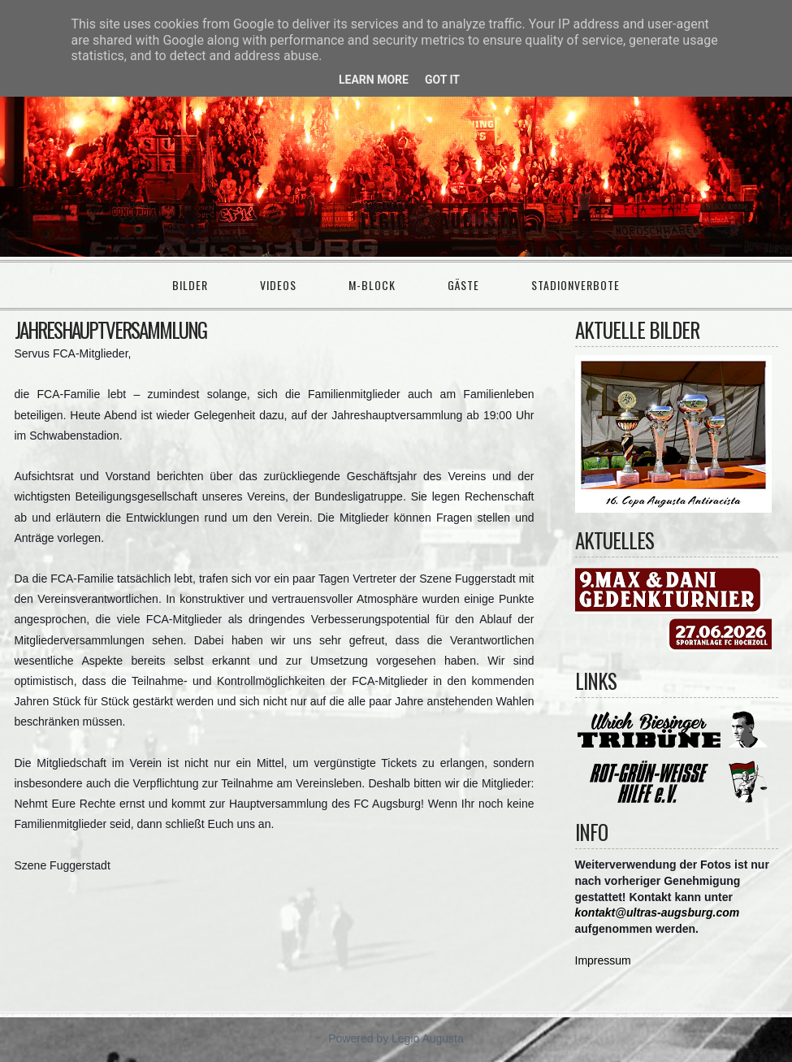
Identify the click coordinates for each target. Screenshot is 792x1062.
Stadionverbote (575, 284)
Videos (278, 284)
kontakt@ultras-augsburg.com (657, 912)
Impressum (603, 960)
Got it (442, 79)
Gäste (463, 284)
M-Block (372, 284)
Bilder (190, 284)
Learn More (374, 79)
